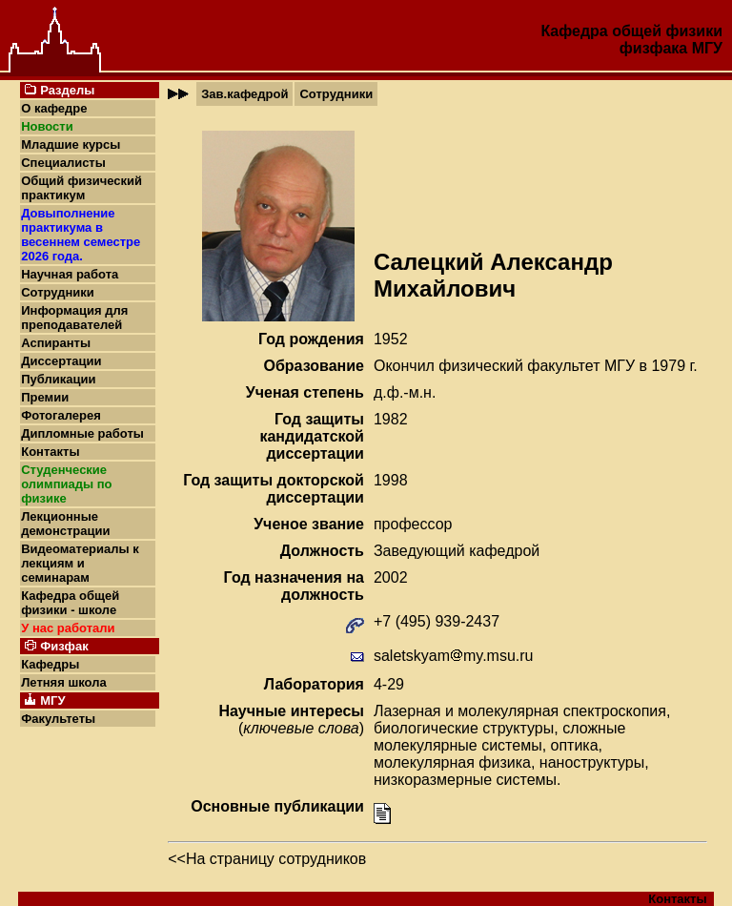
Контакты (50, 451)
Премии (45, 397)
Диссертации (61, 361)
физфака (653, 48)
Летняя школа (63, 682)
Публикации (58, 379)
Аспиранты (56, 343)
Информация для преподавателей (74, 317)
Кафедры (50, 664)
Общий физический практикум (81, 188)
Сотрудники (57, 292)
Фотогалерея (61, 415)
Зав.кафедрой (244, 94)
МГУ (707, 48)
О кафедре (54, 108)
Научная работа (69, 274)
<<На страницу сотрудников (267, 859)
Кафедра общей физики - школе (70, 602)
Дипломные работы (82, 433)
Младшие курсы (70, 144)
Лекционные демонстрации (65, 523)
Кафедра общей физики (631, 31)
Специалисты (63, 162)
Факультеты (58, 718)
